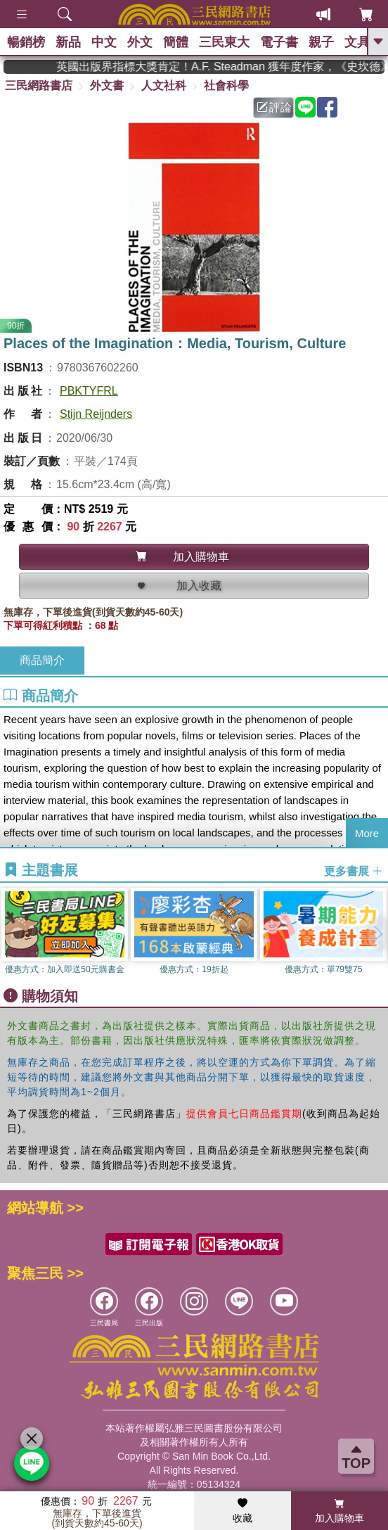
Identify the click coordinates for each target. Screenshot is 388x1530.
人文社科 (163, 85)
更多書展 (353, 870)
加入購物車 (339, 1511)
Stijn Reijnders (96, 414)
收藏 (242, 1511)
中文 (104, 42)
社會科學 (226, 85)
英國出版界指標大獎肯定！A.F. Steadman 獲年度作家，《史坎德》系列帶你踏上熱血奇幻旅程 (229, 66)
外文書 (107, 85)
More (367, 833)
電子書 (279, 42)
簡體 (175, 42)
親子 (321, 42)
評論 (274, 107)
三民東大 (224, 42)
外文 (140, 42)
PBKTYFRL (89, 391)
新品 (68, 42)
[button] (377, 933)
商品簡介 (42, 660)
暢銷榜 (26, 42)
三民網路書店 (38, 85)
